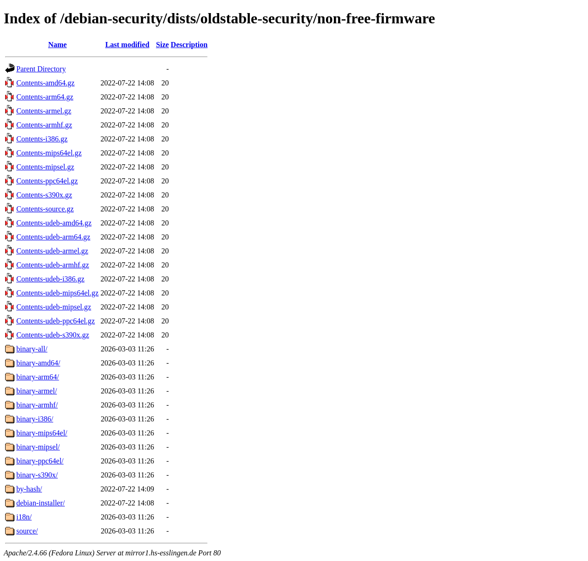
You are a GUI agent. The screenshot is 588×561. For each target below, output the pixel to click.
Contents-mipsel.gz (45, 167)
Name (57, 45)
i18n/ (24, 517)
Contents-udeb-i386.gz (50, 279)
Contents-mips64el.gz (49, 153)
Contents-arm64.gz (44, 97)
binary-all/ (32, 349)
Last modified (127, 45)
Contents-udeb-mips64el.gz (57, 293)
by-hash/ (29, 489)
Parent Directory (41, 69)
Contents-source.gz (45, 209)
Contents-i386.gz (42, 139)
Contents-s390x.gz (44, 195)
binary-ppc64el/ (39, 461)
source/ (27, 531)
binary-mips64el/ (41, 433)
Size (162, 45)
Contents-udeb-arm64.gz (53, 237)
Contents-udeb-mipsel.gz (53, 307)
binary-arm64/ (37, 377)
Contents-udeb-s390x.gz (52, 335)
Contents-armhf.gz (44, 125)
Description (189, 45)
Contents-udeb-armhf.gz (52, 265)
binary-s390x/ (37, 475)
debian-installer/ (40, 503)
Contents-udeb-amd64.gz (53, 223)
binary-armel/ (36, 391)
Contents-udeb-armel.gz (52, 251)
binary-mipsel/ (38, 447)
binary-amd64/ (38, 363)
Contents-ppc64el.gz (47, 181)
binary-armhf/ (37, 405)
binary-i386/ (34, 419)
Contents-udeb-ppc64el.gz (55, 321)
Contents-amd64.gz (45, 83)
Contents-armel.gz (43, 111)
